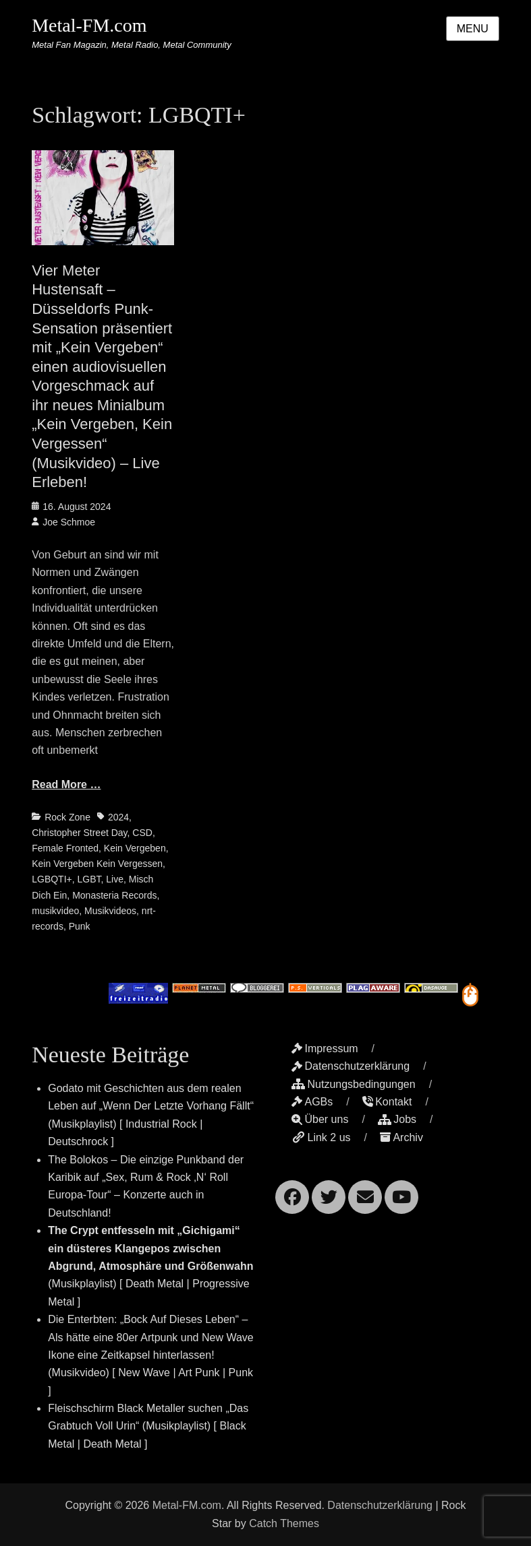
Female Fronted (65, 848)
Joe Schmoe (69, 522)
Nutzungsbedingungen (353, 1084)
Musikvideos (110, 910)
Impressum (324, 1048)
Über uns (319, 1119)
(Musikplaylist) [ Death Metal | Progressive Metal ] (150, 1266)
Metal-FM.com (89, 25)
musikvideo (55, 910)
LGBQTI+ (52, 879)
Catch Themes (284, 1523)
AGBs (312, 1101)
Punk (79, 926)
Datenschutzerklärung (350, 1066)
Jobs (397, 1119)
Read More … (66, 784)
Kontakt (387, 1101)
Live (114, 879)
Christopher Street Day (79, 832)
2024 (118, 817)
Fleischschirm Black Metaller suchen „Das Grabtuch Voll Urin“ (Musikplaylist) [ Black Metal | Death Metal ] (148, 1426)
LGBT (89, 879)
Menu (472, 28)
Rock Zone (67, 817)
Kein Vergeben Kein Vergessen (97, 863)
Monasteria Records (114, 895)
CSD (142, 832)
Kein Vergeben (135, 848)
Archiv (401, 1137)
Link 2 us (320, 1137)
